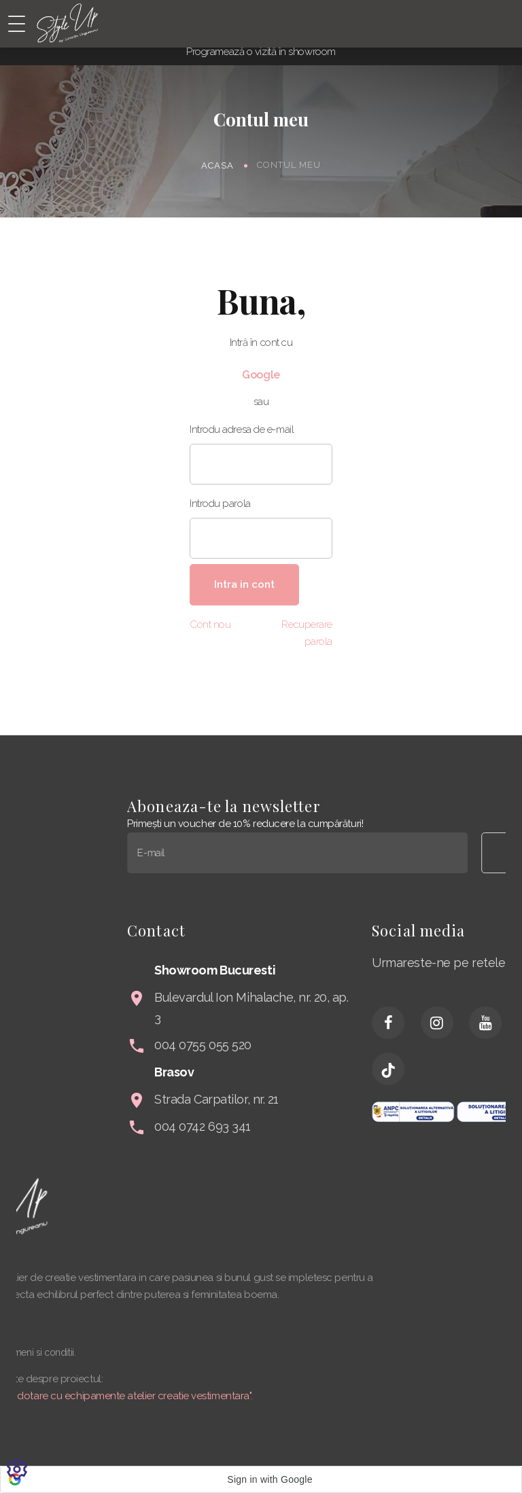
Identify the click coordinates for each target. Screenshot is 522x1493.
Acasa (217, 165)
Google (260, 374)
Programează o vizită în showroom (261, 52)
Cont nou (210, 624)
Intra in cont (244, 584)
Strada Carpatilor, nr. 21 (360, 1099)
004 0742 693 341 (346, 1126)
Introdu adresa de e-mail (242, 429)
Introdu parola (220, 503)
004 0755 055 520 (346, 1045)
